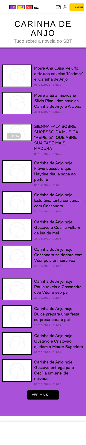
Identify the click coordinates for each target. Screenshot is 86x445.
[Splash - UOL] (21, 7)
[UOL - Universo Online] (36, 8)
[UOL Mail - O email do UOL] (58, 7)
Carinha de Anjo (43, 28)
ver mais (43, 395)
